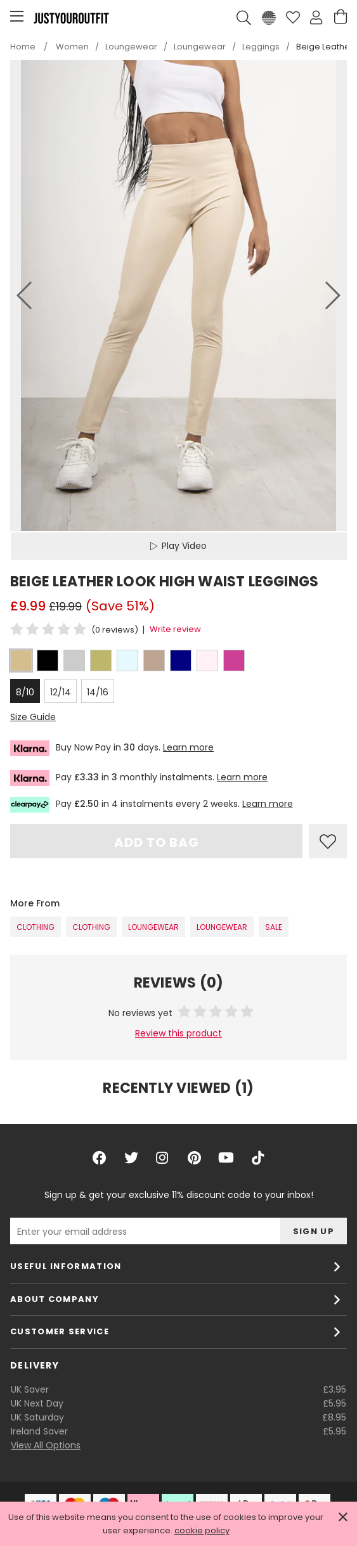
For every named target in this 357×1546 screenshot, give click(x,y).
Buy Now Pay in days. (112, 748)
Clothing (35, 927)
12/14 (60, 692)
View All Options (46, 1445)
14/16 (97, 692)
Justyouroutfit (71, 18)
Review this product (178, 1033)
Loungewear (153, 927)
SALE (273, 927)
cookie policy (202, 1530)
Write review (175, 629)
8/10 (25, 692)
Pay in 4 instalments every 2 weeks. (151, 805)
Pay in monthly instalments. (139, 778)
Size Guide (33, 717)
